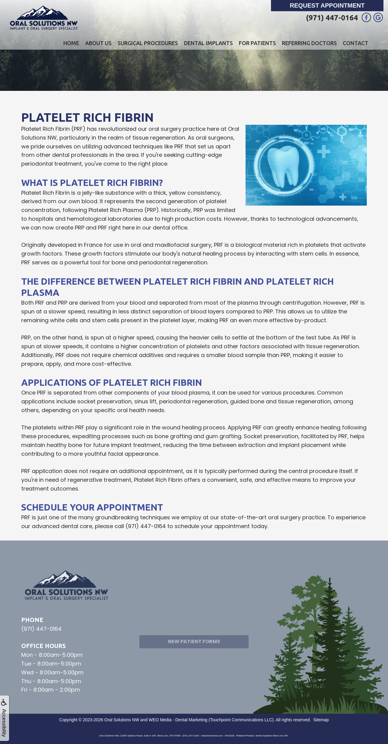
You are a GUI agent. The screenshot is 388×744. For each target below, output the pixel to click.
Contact (355, 43)
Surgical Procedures (148, 43)
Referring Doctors (309, 43)
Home (71, 43)
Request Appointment (327, 5)
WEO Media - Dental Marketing (178, 719)
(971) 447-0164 (332, 18)
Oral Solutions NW (121, 719)
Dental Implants (208, 43)
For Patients (257, 43)
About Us (98, 43)
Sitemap (321, 719)
